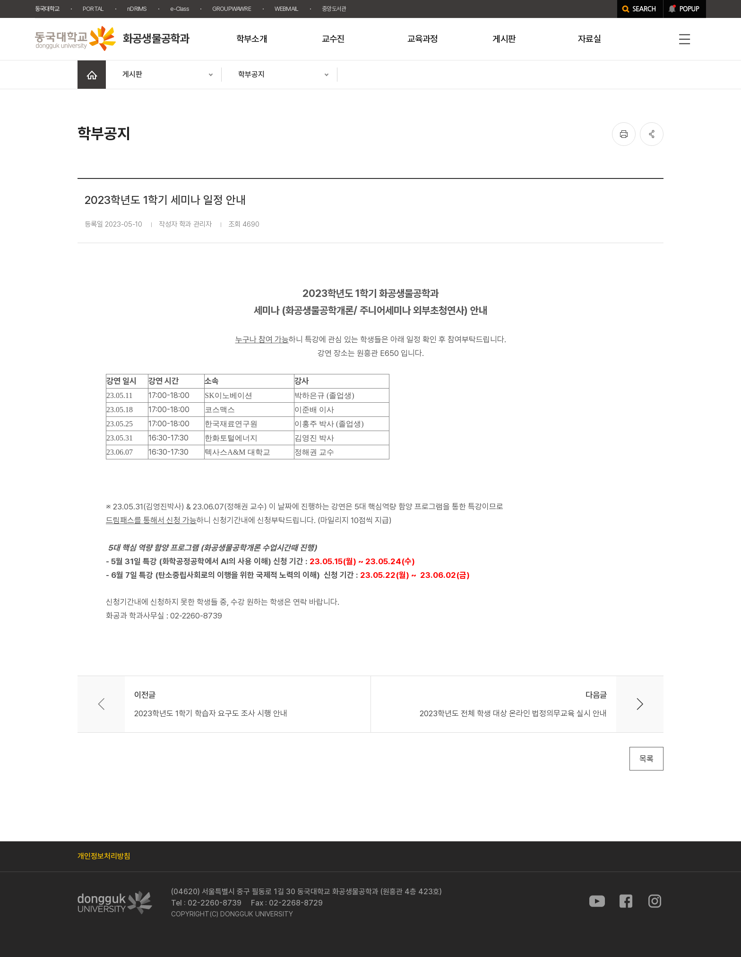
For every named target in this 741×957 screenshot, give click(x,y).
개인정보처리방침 (104, 856)
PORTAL (93, 8)
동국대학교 (47, 8)
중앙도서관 (334, 8)
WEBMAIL (286, 8)
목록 (646, 758)
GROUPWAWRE (231, 8)
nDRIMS (136, 8)
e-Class (179, 8)
